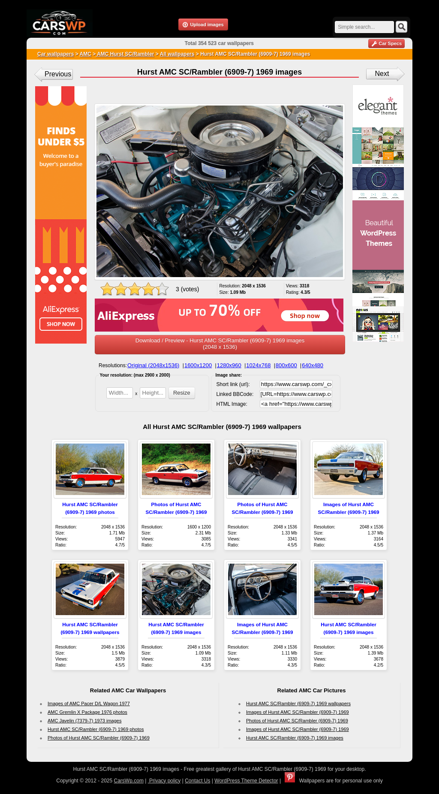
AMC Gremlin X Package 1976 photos (87, 712)
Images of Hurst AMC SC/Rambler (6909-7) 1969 (297, 712)
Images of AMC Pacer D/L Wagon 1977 (89, 703)
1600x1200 (198, 365)
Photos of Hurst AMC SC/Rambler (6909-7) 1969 (99, 737)
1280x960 (229, 365)
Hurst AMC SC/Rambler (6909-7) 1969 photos (96, 729)
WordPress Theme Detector (246, 781)
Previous (58, 74)
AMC (85, 54)
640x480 (312, 365)
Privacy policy (164, 781)
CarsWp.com (129, 781)
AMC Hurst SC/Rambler (125, 54)
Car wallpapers (55, 54)
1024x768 (258, 365)
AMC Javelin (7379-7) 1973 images (84, 720)
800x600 (286, 365)
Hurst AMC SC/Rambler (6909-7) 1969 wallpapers (298, 703)
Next (382, 73)
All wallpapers (177, 54)
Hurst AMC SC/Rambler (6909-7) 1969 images (294, 737)
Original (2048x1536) (153, 365)
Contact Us (197, 781)
